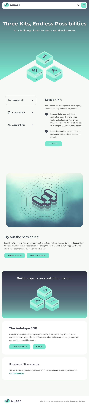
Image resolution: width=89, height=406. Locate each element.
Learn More (53, 144)
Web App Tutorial (38, 255)
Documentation (20, 347)
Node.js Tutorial (15, 255)
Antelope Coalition (78, 401)
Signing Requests (16, 373)
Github (39, 347)
